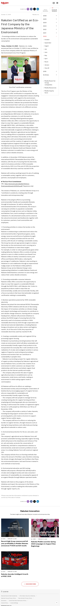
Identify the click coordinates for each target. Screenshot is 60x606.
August (46, 46)
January (46, 65)
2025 (44, 19)
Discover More (30, 582)
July (45, 49)
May (45, 55)
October (46, 39)
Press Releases (45, 10)
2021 (44, 33)
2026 (44, 15)
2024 (44, 22)
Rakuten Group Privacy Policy (8, 596)
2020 (45, 36)
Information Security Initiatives (27, 594)
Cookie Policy (4, 601)
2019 (44, 71)
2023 (44, 26)
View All (46, 68)
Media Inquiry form (49, 91)
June (45, 52)
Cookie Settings (14, 601)
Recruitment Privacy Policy (25, 596)
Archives (46, 75)
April (45, 58)
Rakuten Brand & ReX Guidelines (9, 594)
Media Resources (50, 88)
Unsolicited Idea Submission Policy (17, 598)
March (45, 62)
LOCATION (4, 589)
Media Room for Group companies (50, 83)
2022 (44, 29)
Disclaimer (3, 598)
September (47, 43)
